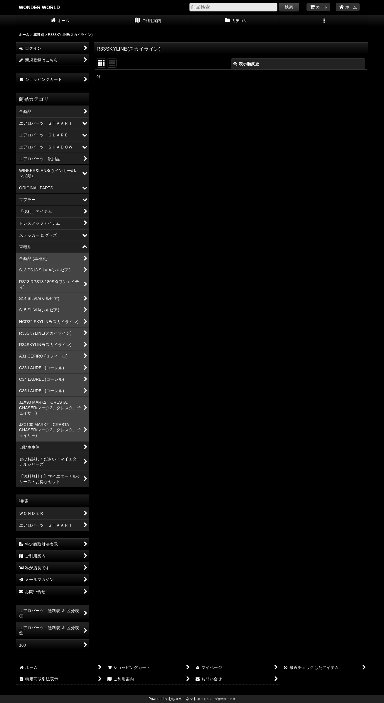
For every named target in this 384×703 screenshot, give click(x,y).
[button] (324, 21)
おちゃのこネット (182, 699)
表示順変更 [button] (246, 63)
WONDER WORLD (39, 7)
